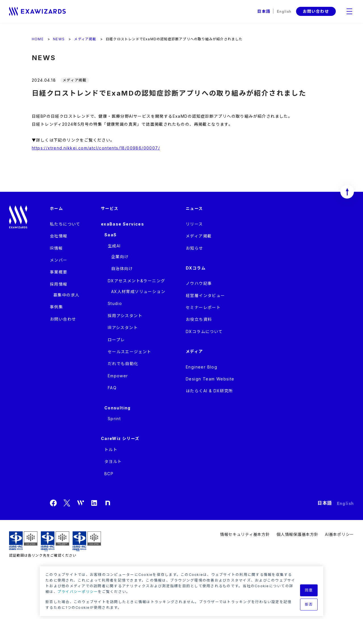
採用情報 (58, 284)
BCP (108, 473)
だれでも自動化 (123, 363)
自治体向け (122, 268)
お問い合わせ (316, 11)
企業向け (120, 256)
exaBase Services (122, 224)
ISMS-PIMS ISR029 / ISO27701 (87, 541)
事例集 (56, 306)
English (284, 11)
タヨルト (113, 461)
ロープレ (116, 339)
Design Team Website (210, 378)
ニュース (194, 208)
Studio (115, 303)
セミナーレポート (203, 307)
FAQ (112, 387)
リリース (194, 224)
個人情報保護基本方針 (297, 534)
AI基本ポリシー (339, 534)
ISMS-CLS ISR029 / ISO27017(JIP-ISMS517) (55, 541)
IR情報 (56, 248)
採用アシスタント (125, 315)
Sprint (114, 418)
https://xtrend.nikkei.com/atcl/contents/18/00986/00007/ (96, 148)
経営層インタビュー (205, 295)
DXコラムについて (204, 331)
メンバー (58, 260)
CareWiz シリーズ (120, 438)
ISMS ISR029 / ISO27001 (23, 541)
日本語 (263, 11)
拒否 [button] (309, 604)
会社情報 (58, 235)
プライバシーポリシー (78, 591)
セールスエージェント (129, 351)
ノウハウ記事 (199, 283)
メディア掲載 (199, 235)
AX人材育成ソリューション (138, 291)
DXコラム (196, 268)
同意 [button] (309, 590)
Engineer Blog (201, 367)
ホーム (56, 208)
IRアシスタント (123, 327)
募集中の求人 (66, 294)
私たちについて (65, 224)
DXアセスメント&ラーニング (136, 280)
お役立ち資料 (199, 319)
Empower (118, 375)
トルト (110, 449)
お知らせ (194, 248)
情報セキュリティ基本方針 (245, 534)
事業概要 (58, 272)
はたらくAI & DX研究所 (209, 390)
